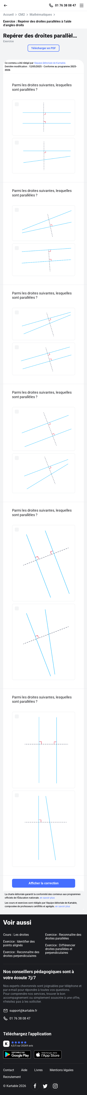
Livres (38, 1070)
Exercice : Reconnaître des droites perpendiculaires (21, 954)
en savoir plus (47, 897)
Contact (8, 1070)
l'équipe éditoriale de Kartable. (50, 63)
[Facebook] (35, 1086)
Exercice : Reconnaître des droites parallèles (63, 936)
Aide (24, 1070)
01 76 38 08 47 (65, 5)
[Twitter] (45, 1086)
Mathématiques (41, 14)
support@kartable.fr (23, 1010)
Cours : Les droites (16, 935)
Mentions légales (61, 1070)
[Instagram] (55, 1086)
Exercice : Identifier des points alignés (19, 943)
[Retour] (7, 5)
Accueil (8, 14)
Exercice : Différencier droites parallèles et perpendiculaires (60, 949)
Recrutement (12, 1077)
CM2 (21, 14)
